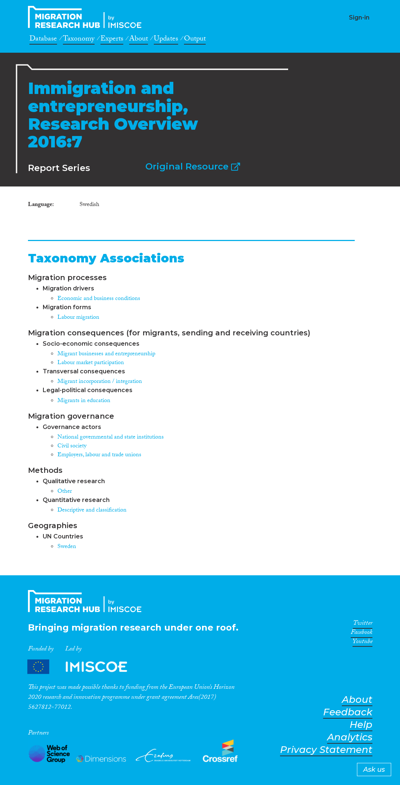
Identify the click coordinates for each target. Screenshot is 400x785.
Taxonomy (79, 40)
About (138, 40)
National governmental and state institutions (110, 438)
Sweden (66, 547)
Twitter (362, 624)
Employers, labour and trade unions (99, 455)
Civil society (71, 446)
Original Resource (192, 166)
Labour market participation (90, 363)
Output (195, 40)
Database (43, 40)
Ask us (374, 769)
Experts (111, 40)
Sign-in (359, 17)
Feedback (347, 712)
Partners (83, 666)
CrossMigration (87, 17)
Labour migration (78, 318)
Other (64, 492)
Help (361, 724)
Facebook (361, 633)
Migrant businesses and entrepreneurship (106, 354)
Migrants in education (83, 401)
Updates (166, 40)
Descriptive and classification (92, 511)
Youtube (362, 642)
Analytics (349, 737)
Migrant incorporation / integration (99, 382)
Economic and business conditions (98, 299)
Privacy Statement (326, 750)
